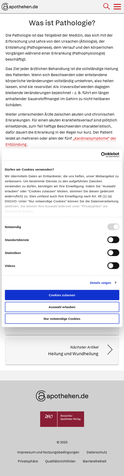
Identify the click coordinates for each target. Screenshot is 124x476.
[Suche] (107, 7)
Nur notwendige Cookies (62, 318)
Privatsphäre (28, 461)
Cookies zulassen (62, 295)
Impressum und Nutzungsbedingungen (48, 452)
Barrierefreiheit (94, 461)
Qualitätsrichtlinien (60, 461)
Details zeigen (100, 282)
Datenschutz (97, 452)
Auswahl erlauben (62, 307)
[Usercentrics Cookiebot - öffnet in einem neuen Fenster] (101, 154)
